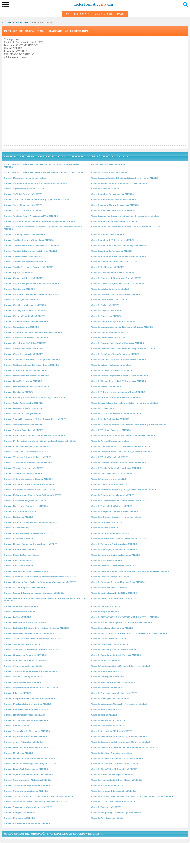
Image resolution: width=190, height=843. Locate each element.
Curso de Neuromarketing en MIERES (22, 682)
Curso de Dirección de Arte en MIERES (23, 381)
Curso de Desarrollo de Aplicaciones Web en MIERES (29, 747)
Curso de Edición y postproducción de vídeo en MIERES (118, 392)
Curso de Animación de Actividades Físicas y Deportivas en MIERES (36, 199)
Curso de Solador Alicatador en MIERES (23, 742)
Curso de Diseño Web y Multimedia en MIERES (114, 769)
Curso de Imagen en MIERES (105, 611)
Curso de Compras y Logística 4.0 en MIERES (113, 321)
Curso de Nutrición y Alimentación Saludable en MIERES (31, 649)
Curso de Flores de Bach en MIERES (21, 555)
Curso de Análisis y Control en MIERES (23, 194)
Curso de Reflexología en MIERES (107, 709)
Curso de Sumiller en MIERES (105, 660)
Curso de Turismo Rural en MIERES (109, 479)
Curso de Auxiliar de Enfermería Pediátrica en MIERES (30, 251)
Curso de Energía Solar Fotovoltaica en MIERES (114, 511)
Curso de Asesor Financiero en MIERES (23, 205)
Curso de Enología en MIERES (19, 517)
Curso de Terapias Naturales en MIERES (23, 468)
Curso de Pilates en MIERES (17, 693)
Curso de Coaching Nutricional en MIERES (25, 305)
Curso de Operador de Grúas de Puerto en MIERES (116, 655)
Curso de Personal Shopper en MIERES (110, 441)
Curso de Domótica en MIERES (106, 386)
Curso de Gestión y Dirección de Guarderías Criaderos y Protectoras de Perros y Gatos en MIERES (45, 599)
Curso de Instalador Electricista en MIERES (112, 628)
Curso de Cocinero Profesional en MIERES (24, 316)
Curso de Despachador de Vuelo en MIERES (25, 178)
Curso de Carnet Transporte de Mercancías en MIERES (117, 283)
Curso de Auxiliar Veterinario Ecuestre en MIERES (28, 267)
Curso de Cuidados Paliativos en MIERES (111, 365)
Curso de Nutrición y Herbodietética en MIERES (114, 649)
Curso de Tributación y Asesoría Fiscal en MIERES (28, 479)
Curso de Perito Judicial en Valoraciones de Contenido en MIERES (123, 435)
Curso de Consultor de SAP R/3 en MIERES (25, 343)
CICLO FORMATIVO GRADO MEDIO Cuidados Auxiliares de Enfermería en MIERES (42, 165)
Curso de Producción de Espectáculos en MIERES (28, 446)
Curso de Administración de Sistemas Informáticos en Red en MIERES (125, 178)
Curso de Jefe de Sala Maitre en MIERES (24, 644)
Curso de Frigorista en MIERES (106, 560)
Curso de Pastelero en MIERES (106, 807)
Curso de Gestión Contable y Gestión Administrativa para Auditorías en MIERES (130, 571)
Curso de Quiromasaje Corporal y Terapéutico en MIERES (119, 704)
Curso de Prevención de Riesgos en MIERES (112, 774)
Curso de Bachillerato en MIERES (107, 267)
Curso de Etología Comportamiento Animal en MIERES (30, 544)
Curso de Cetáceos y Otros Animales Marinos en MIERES (31, 294)
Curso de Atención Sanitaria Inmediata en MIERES (115, 221)
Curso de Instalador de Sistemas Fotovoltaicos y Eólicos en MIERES (36, 628)
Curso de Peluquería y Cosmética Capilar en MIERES (117, 812)
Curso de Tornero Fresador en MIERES (23, 473)
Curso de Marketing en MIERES (107, 785)
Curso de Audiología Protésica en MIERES (24, 234)
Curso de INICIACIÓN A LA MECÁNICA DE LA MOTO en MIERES (125, 617)
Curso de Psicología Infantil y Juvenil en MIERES (28, 704)
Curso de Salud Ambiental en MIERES (109, 720)
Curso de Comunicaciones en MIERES (109, 332)
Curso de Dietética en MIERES (19, 753)
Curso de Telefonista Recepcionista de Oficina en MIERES (119, 462)
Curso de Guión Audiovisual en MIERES (23, 403)
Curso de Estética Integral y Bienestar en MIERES (28, 533)
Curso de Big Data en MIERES (18, 272)
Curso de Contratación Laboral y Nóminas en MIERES (117, 343)
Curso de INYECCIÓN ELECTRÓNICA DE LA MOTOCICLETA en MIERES (129, 633)
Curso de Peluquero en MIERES (19, 818)
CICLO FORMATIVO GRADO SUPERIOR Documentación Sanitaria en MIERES (43, 172)
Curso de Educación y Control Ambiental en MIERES (29, 489)
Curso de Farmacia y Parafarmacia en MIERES (114, 544)
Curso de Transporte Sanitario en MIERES (111, 473)
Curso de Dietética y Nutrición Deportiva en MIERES (29, 758)
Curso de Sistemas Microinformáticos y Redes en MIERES (119, 736)
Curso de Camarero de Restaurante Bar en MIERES (116, 278)
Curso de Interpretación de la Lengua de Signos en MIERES (32, 633)
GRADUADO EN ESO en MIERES (108, 164)
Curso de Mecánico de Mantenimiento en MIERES (28, 807)
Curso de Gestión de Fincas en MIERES (110, 576)
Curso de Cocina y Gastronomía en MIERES (25, 310)
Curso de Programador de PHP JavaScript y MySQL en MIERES (122, 446)
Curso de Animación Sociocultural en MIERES (113, 199)
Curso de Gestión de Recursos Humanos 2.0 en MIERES (118, 582)
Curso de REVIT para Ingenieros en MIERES (26, 720)
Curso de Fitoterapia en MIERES (20, 549)
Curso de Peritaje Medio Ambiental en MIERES (27, 823)
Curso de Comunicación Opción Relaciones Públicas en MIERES (122, 327)
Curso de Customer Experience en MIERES (25, 370)
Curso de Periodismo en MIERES (107, 818)
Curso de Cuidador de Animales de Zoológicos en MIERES (32, 359)
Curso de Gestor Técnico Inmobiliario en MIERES (115, 598)
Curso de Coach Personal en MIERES (109, 299)
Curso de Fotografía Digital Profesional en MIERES (116, 555)
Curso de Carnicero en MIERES (19, 289)
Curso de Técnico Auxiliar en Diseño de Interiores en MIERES (121, 666)
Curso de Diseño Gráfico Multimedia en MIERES (114, 763)
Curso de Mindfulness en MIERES (107, 671)
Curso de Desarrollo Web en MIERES (109, 172)
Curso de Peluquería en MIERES (19, 812)
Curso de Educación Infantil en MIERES (110, 484)
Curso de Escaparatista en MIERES (108, 522)
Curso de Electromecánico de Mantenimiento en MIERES (118, 500)
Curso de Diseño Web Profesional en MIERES (26, 769)
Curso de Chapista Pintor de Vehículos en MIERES (115, 294)
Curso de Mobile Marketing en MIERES (23, 676)
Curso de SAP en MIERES (16, 725)
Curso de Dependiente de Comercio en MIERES (27, 375)
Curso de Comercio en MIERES (106, 316)
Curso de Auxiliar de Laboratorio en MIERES (26, 261)
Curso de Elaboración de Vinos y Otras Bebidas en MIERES (32, 495)
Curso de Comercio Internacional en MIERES (26, 321)
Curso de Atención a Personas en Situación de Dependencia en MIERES (125, 216)
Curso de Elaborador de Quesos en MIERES (25, 500)
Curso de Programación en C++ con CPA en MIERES (29, 698)
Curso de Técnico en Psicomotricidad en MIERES (27, 457)
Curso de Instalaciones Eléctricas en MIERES (25, 622)
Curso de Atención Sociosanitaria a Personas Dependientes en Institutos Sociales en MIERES (43, 227)
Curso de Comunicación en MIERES (21, 327)
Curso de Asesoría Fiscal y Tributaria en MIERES (115, 205)
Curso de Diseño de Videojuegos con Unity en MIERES (30, 763)
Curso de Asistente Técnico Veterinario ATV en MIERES (31, 216)
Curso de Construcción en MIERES (108, 337)
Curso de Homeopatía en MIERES (20, 611)
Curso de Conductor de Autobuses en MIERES (26, 337)
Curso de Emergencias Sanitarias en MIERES (26, 506)
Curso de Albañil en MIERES (105, 188)
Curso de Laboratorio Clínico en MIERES (111, 644)
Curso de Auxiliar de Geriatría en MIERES (24, 256)
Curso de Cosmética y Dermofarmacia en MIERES (115, 354)
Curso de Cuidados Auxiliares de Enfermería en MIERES (118, 359)
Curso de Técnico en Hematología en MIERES (26, 451)
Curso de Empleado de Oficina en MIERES (111, 506)
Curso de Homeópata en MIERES (107, 606)
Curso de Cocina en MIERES (105, 305)
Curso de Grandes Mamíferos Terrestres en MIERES (116, 397)
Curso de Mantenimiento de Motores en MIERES (27, 780)
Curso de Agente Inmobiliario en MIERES (24, 188)
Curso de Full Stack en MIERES (19, 565)
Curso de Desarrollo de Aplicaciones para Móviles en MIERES (121, 742)
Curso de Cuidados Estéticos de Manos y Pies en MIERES (31, 365)
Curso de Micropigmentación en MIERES (24, 424)
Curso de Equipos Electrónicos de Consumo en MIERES (31, 522)
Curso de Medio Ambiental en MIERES (110, 419)
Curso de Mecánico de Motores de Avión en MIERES (116, 413)
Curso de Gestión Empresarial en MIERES (24, 587)
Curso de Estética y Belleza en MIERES (110, 533)
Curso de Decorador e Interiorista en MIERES (113, 370)
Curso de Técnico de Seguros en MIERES (111, 430)
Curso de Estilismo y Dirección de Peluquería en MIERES (118, 538)
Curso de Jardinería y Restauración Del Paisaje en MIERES (32, 638)
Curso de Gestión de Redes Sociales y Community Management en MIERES (40, 582)
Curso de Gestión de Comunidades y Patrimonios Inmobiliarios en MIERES (40, 576)
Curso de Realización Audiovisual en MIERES (26, 709)
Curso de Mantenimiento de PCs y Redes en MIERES (116, 780)
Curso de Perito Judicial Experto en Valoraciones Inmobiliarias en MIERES (40, 441)
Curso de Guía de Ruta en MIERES (21, 606)
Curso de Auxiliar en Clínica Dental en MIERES (114, 261)
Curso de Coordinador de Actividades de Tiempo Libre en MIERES (123, 348)
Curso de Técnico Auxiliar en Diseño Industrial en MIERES (32, 671)
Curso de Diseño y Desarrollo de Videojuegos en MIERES (118, 381)
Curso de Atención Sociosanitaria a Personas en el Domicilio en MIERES (125, 226)
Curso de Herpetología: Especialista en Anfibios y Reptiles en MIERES (124, 403)
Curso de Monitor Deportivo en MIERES (23, 430)
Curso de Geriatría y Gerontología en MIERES (113, 565)
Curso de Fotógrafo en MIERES (19, 560)
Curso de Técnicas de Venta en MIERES (23, 666)
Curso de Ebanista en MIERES (19, 392)
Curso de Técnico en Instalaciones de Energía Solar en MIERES (121, 451)
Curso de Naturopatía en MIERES (107, 676)
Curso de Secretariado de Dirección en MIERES (27, 731)
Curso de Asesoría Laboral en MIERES (23, 210)
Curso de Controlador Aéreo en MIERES (23, 348)
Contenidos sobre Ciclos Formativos (95, 13)
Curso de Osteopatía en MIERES (107, 687)
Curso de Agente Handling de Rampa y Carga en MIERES (119, 183)
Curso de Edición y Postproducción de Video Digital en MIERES (34, 397)
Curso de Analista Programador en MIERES (112, 194)
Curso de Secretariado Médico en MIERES (111, 731)
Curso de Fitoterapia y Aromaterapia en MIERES (114, 549)
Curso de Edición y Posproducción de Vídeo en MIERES (30, 484)
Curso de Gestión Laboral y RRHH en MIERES (114, 593)
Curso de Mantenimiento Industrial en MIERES (27, 785)
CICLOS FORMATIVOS (15, 22)
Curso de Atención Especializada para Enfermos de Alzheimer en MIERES (39, 221)
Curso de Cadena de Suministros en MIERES (112, 272)
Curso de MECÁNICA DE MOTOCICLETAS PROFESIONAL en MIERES (40, 796)
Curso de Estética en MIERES (105, 527)
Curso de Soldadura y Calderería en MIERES (26, 660)
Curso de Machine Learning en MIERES (23, 413)
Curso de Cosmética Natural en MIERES (23, 354)
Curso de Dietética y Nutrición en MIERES (111, 753)
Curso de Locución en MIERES (106, 408)
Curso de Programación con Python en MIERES (114, 693)
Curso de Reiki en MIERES (104, 714)
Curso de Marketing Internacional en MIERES (113, 791)
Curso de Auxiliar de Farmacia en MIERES (112, 251)
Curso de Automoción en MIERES (107, 234)
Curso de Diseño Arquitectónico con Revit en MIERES (117, 758)
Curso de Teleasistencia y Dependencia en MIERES (28, 462)
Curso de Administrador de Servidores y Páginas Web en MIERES (35, 183)
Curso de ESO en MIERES (17, 527)
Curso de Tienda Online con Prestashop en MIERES (116, 468)
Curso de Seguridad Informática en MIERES (25, 736)
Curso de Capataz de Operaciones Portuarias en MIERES (31, 283)
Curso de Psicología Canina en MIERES (110, 698)
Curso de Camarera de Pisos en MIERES (23, 278)
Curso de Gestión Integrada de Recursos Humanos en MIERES (34, 593)
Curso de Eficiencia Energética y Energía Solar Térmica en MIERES (123, 489)
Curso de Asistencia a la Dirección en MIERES (113, 210)
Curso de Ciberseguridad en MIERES (22, 299)
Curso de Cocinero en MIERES (106, 310)
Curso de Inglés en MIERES (17, 617)
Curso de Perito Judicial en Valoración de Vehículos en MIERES (34, 435)
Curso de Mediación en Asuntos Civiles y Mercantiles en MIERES (35, 419)
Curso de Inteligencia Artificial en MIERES (24, 408)
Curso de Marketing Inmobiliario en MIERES (26, 791)
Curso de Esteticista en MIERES (19, 538)
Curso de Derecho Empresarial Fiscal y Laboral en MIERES (119, 375)
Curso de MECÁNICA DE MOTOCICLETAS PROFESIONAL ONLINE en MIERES (132, 796)
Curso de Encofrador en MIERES (20, 511)
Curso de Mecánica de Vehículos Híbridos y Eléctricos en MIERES (35, 801)
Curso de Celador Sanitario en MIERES (110, 289)
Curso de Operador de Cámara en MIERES (25, 655)
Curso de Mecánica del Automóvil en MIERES (113, 801)
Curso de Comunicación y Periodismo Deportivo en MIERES (33, 332)
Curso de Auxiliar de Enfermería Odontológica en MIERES (119, 245)
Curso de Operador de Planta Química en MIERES (28, 774)
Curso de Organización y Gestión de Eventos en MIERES (31, 687)
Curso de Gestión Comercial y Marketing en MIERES (29, 571)
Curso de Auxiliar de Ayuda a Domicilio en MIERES (29, 240)
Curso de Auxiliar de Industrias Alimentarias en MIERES (118, 256)
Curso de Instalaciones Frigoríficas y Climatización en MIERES (121, 622)
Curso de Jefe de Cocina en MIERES (108, 638)
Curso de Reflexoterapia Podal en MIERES (24, 714)
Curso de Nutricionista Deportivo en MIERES (113, 682)
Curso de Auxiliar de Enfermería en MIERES (112, 240)
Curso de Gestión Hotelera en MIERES (110, 587)
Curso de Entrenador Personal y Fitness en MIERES (116, 517)
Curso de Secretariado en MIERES (108, 725)
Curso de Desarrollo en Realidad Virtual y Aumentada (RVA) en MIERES (126, 747)
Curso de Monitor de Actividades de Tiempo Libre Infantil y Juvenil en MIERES (129, 424)
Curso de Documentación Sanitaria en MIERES (26, 386)
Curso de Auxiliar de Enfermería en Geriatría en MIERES (31, 245)
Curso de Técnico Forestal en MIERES (109, 457)
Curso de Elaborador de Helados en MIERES (112, 495)
